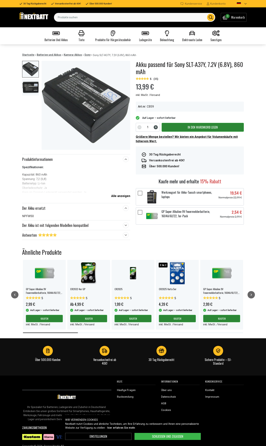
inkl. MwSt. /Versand (148, 95)
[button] (238, 3)
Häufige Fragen (126, 390)
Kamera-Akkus (73, 54)
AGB (163, 403)
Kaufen (44, 318)
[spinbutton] (147, 127)
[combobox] (134, 17)
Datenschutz (168, 396)
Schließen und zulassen (167, 436)
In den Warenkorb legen (203, 127)
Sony (87, 54)
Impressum (212, 396)
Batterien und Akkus (49, 54)
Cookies (166, 410)
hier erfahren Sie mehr (121, 427)
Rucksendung (125, 396)
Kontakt (209, 390)
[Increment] (155, 127)
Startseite (28, 54)
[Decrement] (139, 127)
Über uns (166, 390)
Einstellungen (98, 436)
